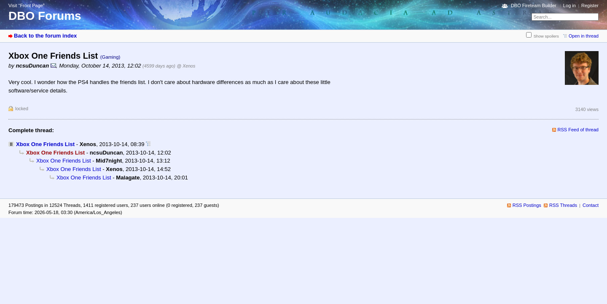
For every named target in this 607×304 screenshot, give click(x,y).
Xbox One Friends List (45, 144)
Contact (591, 205)
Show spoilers (546, 36)
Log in (569, 5)
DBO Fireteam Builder (533, 5)
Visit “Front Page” (26, 5)
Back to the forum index (45, 36)
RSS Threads (563, 205)
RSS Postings (527, 205)
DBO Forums (44, 15)
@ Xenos (186, 65)
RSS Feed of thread (578, 129)
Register (590, 5)
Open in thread (584, 35)
